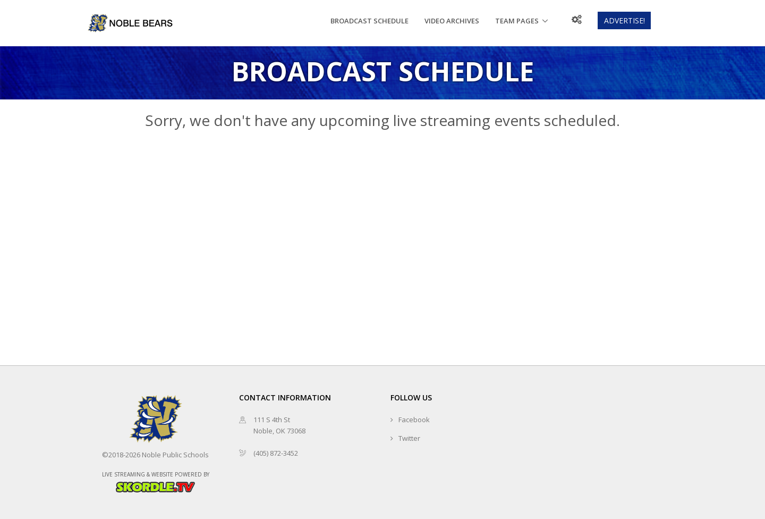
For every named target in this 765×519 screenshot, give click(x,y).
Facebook (414, 419)
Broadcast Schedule (369, 21)
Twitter (409, 438)
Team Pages (517, 21)
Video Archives (451, 21)
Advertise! (624, 20)
